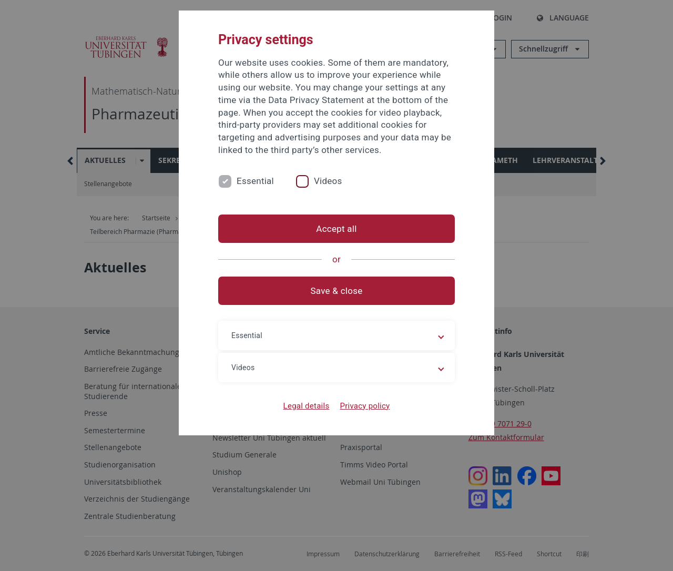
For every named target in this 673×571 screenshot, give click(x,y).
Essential (255, 181)
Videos (328, 181)
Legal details (306, 406)
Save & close (337, 291)
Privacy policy (365, 406)
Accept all (336, 228)
